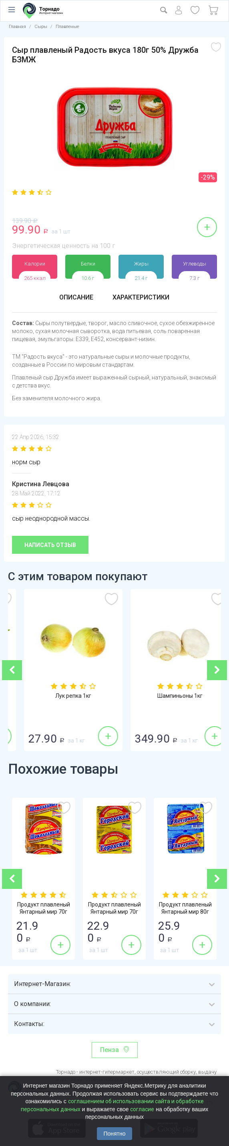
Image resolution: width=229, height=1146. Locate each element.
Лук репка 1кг (168, 696)
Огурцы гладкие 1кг (61, 696)
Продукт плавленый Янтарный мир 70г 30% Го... (114, 911)
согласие (142, 1109)
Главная (17, 26)
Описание (76, 297)
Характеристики (140, 297)
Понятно (114, 1133)
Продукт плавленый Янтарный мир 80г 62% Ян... (185, 911)
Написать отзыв (50, 545)
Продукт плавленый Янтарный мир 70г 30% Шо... (43, 911)
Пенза (109, 1050)
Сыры (40, 26)
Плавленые (67, 26)
